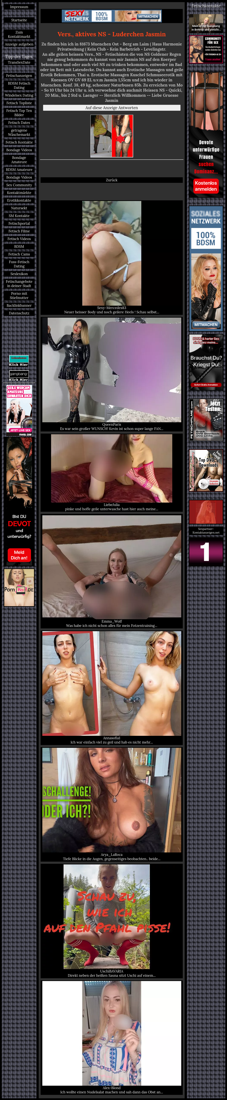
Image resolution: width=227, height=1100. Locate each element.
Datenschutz (19, 313)
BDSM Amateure (19, 169)
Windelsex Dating (19, 95)
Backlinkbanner (19, 305)
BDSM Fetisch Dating (19, 85)
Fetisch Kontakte (19, 142)
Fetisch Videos (19, 239)
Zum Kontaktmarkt (19, 34)
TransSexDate (19, 62)
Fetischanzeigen (19, 75)
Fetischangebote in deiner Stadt (19, 283)
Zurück (112, 180)
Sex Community (19, 185)
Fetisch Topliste (19, 103)
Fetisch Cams (19, 254)
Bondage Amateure (19, 159)
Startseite (19, 20)
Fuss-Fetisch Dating (19, 264)
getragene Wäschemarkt (19, 132)
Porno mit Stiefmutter (19, 295)
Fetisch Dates (19, 122)
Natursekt (19, 208)
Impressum (19, 7)
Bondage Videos (19, 150)
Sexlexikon (19, 274)
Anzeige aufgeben (19, 44)
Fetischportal (19, 223)
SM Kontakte (19, 216)
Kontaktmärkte (19, 193)
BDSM (19, 246)
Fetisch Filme (19, 231)
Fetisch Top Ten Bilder (19, 113)
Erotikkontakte (19, 200)
